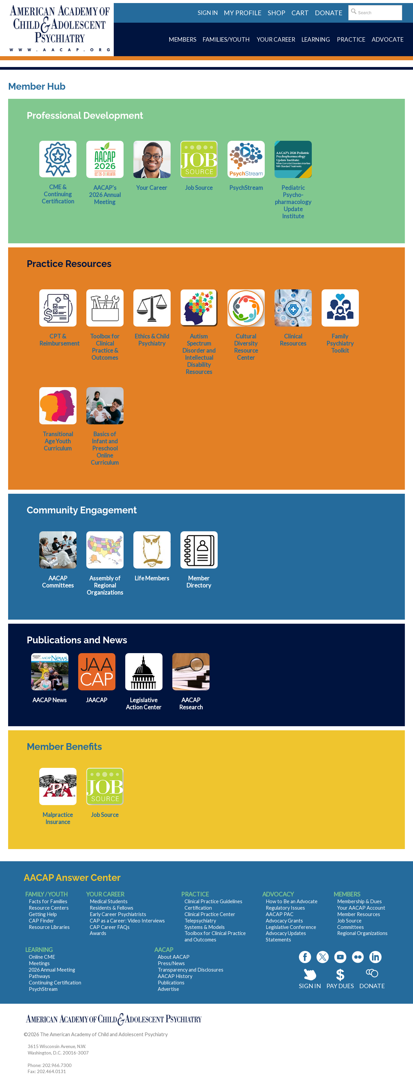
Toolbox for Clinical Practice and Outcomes (215, 936)
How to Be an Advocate (292, 901)
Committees (350, 927)
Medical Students (109, 901)
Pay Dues (340, 986)
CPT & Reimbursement (59, 340)
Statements (278, 939)
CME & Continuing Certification (58, 194)
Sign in (208, 12)
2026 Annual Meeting (52, 970)
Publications (171, 982)
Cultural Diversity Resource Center (246, 347)
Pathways (39, 976)
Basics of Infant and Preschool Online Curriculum (105, 448)
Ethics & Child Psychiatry (152, 340)
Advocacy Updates (286, 933)
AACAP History (175, 976)
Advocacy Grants (284, 921)
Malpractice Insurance (58, 818)
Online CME (42, 957)
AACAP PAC (280, 914)
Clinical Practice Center (209, 914)
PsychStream (246, 187)
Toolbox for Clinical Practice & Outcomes (104, 347)
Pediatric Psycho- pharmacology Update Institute (293, 202)
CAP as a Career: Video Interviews (127, 921)
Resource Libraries (49, 927)
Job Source (199, 187)
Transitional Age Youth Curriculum (58, 441)
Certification (198, 908)
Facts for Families (48, 901)
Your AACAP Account (361, 908)
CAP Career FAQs (110, 927)
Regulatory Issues (285, 908)
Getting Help (43, 914)
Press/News (171, 963)
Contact (178, 1034)
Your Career (151, 187)
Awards (98, 933)
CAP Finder (41, 921)
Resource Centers (49, 908)
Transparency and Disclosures (190, 970)
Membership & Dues (359, 901)
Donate (372, 986)
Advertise (168, 989)
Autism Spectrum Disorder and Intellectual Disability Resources (199, 354)
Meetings (39, 963)
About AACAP (174, 957)
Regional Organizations (362, 933)
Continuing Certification (55, 982)
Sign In (310, 986)
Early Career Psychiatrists (118, 914)
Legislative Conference (291, 927)
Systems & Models (204, 927)
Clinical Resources (293, 340)
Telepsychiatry (200, 921)
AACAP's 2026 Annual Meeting (105, 194)
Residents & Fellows (111, 908)
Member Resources (358, 914)
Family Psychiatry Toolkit (340, 343)
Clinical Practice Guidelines (213, 901)
